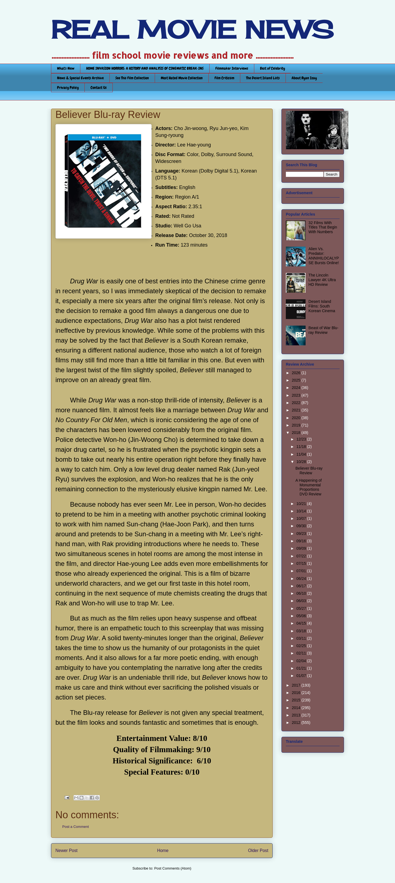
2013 (296, 715)
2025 (296, 380)
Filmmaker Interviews (231, 68)
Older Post (258, 850)
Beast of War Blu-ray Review (323, 330)
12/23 (301, 439)
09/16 (301, 541)
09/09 (301, 548)
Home (163, 850)
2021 (296, 410)
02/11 (301, 653)
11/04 (301, 454)
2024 (296, 387)
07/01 (301, 571)
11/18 (301, 446)
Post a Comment (75, 827)
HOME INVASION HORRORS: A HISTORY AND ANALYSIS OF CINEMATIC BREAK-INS (145, 68)
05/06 (301, 616)
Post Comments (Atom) (172, 868)
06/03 (301, 601)
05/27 (301, 608)
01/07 (301, 675)
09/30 (301, 526)
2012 (296, 722)
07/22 (301, 556)
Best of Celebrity (272, 68)
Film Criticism (224, 77)
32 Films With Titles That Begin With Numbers (323, 227)
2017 (296, 685)
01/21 (301, 668)
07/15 (301, 563)
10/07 (301, 518)
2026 (296, 373)
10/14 (301, 511)
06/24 (301, 578)
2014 (296, 708)
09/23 (301, 533)
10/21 (301, 503)
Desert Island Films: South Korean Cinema (322, 306)
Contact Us (99, 87)
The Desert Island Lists (263, 77)
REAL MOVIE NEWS (192, 30)
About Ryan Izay (304, 77)
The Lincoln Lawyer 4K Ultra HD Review (322, 280)
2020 (296, 418)
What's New (65, 68)
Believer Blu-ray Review (309, 470)
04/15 (301, 623)
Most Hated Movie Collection (182, 77)
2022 (296, 402)
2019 (296, 425)
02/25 (301, 646)
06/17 (301, 586)
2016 (296, 692)
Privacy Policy (68, 87)
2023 (296, 395)
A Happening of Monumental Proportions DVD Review (308, 487)
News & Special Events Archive (80, 77)
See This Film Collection (132, 77)
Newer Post (66, 850)
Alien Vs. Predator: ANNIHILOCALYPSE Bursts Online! (324, 256)
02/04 (301, 661)
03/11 (301, 638)
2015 (296, 700)
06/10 (301, 593)
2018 (296, 432)
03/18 (301, 631)
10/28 (301, 461)
